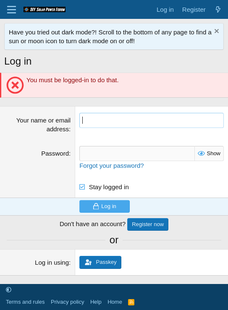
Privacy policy (67, 302)
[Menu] (11, 9)
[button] (8, 290)
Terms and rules (25, 302)
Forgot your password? (111, 165)
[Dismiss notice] (215, 32)
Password (55, 153)
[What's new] (218, 9)
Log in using (52, 262)
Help (96, 302)
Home (114, 302)
